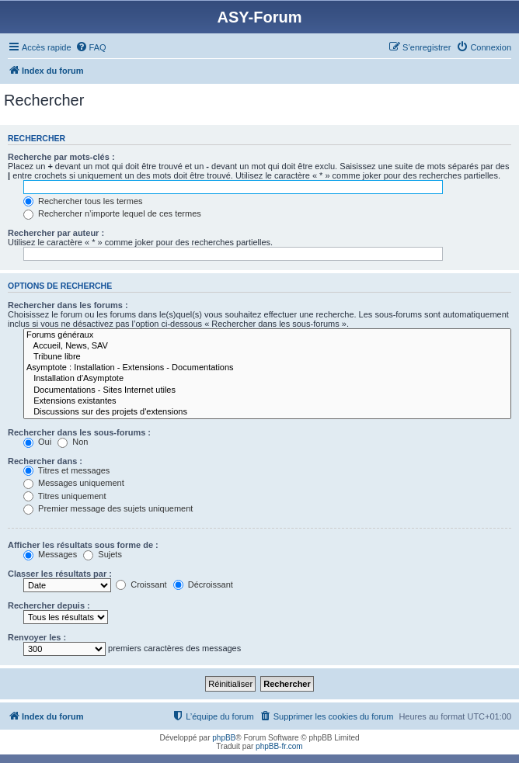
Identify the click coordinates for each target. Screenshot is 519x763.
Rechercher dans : (45, 461)
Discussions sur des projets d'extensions (267, 412)
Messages (50, 554)
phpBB (223, 738)
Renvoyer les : (37, 637)
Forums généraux (267, 335)
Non (72, 441)
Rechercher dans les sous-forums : (79, 432)
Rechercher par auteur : (56, 233)
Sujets (102, 554)
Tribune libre (267, 357)
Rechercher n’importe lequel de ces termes (112, 213)
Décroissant (203, 584)
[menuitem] (90, 47)
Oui (37, 441)
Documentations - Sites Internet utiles (267, 390)
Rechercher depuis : (49, 605)
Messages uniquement (73, 482)
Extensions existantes (267, 401)
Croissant (141, 584)
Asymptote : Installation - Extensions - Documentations (267, 367)
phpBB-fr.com (279, 746)
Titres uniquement (64, 496)
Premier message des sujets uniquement (108, 508)
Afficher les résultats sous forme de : (83, 545)
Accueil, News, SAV (267, 346)
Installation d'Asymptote (267, 378)
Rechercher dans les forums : (68, 305)
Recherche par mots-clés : (61, 156)
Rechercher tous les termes (83, 201)
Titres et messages (66, 470)
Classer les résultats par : (60, 573)
